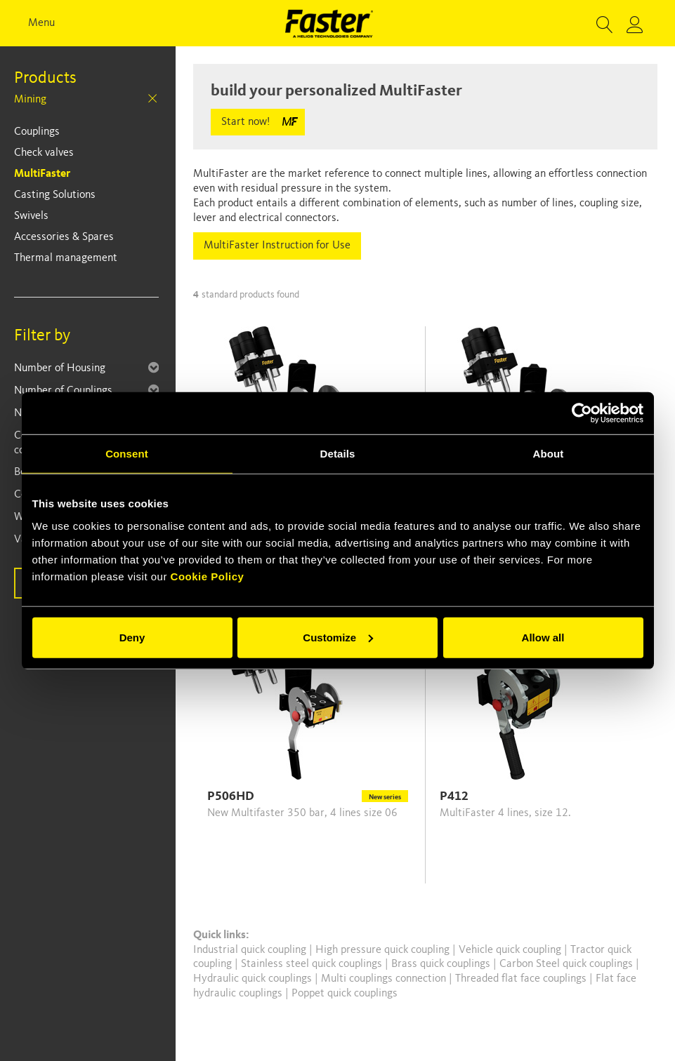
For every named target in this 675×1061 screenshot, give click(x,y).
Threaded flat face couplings (522, 979)
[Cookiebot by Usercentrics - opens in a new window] (581, 413)
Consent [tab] (126, 454)
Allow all (543, 637)
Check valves (44, 153)
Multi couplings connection (385, 979)
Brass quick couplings (442, 964)
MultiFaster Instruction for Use (277, 245)
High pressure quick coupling (383, 950)
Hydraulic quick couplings (254, 979)
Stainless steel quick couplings (313, 964)
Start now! (245, 122)
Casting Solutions (55, 195)
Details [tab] (337, 454)
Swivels (31, 216)
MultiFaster (42, 174)
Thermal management (65, 258)
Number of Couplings (63, 390)
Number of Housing (59, 368)
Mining (30, 99)
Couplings (37, 132)
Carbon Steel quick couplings (567, 964)
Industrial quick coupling (249, 950)
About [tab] (548, 454)
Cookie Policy (207, 576)
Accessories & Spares (64, 237)
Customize (338, 637)
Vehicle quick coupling (511, 950)
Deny (132, 637)
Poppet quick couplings (344, 993)
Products (45, 78)
